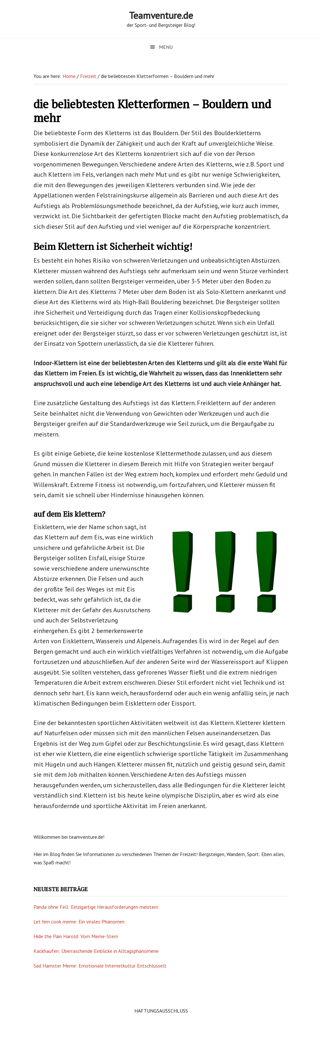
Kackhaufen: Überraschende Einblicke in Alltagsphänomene (96, 951)
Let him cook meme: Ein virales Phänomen (79, 921)
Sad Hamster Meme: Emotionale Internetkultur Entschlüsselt (100, 965)
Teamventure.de (161, 15)
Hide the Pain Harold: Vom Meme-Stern (76, 936)
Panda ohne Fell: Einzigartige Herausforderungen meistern (96, 907)
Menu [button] (166, 47)
